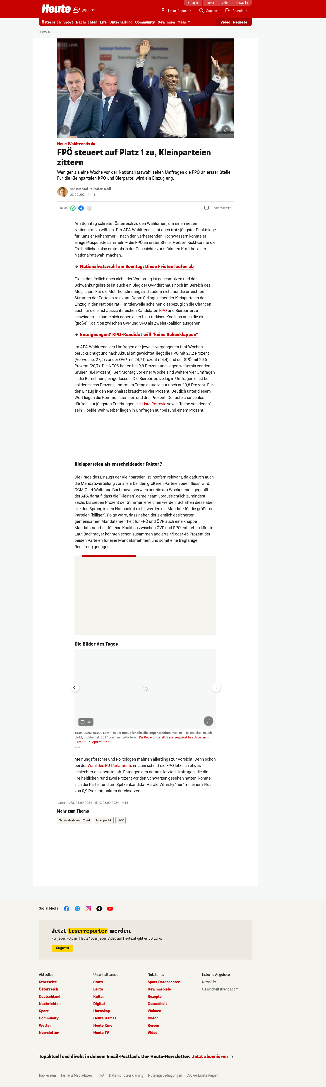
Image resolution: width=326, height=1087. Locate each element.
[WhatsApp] (73, 208)
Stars (98, 982)
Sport (68, 22)
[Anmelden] (236, 11)
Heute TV (101, 1032)
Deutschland (49, 996)
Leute (98, 989)
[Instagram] (88, 908)
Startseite (44, 32)
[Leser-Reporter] (175, 11)
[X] (77, 908)
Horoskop (101, 1011)
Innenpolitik (104, 820)
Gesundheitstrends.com (220, 989)
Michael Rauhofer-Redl (93, 189)
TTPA (100, 1075)
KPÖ (163, 310)
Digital (99, 1004)
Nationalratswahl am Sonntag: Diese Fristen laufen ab (137, 267)
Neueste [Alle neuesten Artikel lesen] (240, 22)
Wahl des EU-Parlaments (110, 765)
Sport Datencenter (164, 982)
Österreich (51, 22)
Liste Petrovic (154, 403)
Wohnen (154, 1011)
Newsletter (49, 1032)
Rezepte (155, 996)
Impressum (47, 1075)
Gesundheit (157, 1004)
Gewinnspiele (159, 989)
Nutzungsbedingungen (165, 1075)
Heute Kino (102, 1025)
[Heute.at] (56, 8)
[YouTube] (110, 908)
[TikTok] (99, 908)
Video (152, 1032)
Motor (153, 1018)
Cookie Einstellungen (202, 1075)
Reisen (153, 1025)
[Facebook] (81, 208)
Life (103, 22)
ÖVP (120, 820)
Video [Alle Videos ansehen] (225, 22)
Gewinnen (166, 22)
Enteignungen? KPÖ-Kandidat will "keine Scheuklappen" (139, 335)
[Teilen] (89, 208)
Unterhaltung (120, 22)
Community (145, 22)
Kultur (98, 996)
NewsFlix (209, 982)
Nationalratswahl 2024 (74, 820)
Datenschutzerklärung (126, 1075)
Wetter (45, 1025)
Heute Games (104, 1018)
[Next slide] (216, 687)
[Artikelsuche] (208, 11)
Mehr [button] (182, 22)
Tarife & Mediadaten (76, 1075)
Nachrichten (86, 22)
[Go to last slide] (74, 687)
